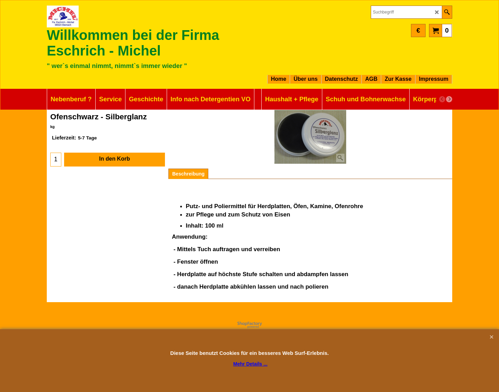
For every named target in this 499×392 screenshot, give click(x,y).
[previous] (442, 99)
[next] (449, 99)
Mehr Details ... (250, 364)
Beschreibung (188, 174)
